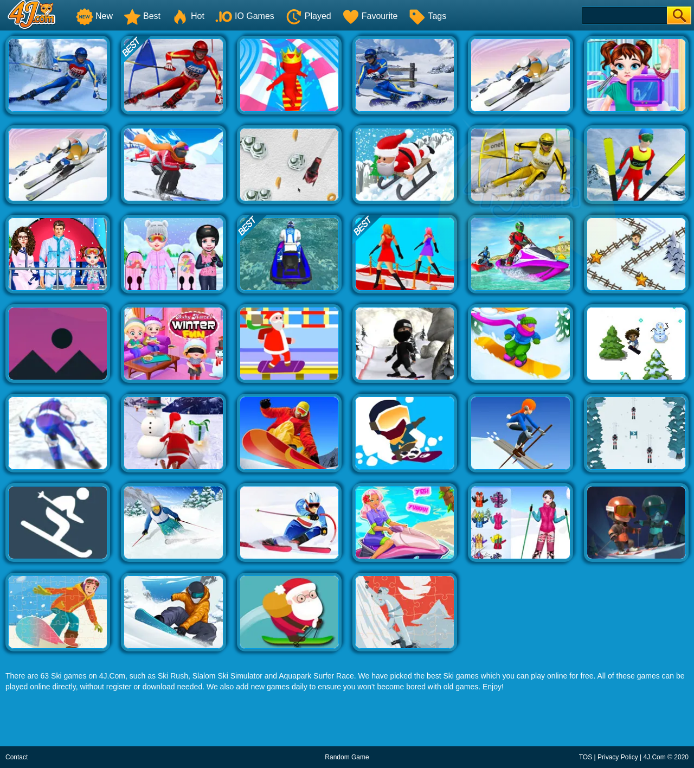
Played (308, 16)
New (94, 16)
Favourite (370, 16)
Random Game (347, 757)
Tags (427, 16)
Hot (187, 16)
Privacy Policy (617, 757)
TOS (585, 757)
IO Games (244, 16)
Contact (16, 757)
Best (142, 16)
